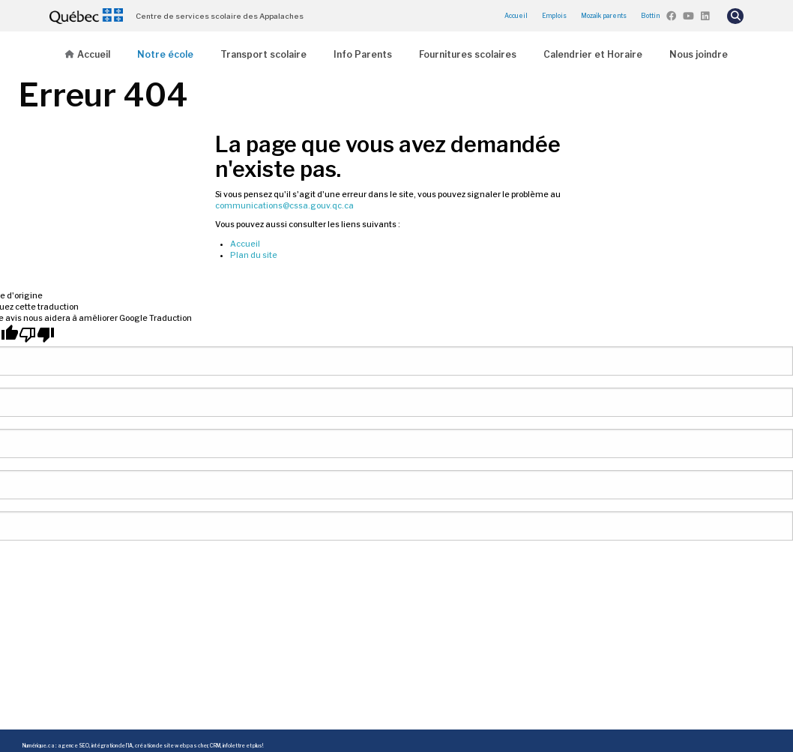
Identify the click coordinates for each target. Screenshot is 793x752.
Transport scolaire (263, 54)
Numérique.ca (38, 745)
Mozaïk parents (604, 15)
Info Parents (363, 54)
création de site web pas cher (171, 745)
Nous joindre (698, 54)
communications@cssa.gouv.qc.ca (284, 206)
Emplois (554, 15)
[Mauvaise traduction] (37, 335)
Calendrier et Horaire (592, 54)
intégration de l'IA (112, 745)
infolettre (234, 745)
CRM (215, 745)
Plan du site (253, 255)
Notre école (165, 54)
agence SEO (73, 745)
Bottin (650, 15)
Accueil (516, 15)
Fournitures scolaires (467, 54)
